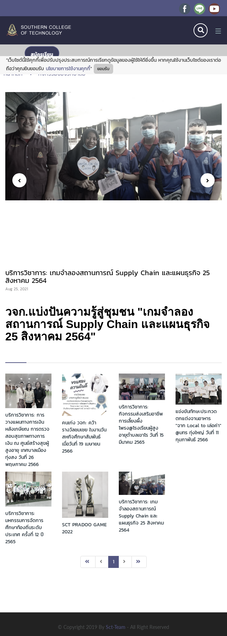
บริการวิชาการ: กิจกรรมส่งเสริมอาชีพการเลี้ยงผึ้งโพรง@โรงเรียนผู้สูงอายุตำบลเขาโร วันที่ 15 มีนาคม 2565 (141, 424)
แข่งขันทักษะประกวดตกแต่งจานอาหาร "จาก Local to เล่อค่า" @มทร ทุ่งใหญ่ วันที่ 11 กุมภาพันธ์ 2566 (198, 425)
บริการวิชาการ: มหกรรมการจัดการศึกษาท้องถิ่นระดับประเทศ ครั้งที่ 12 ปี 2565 (24, 527)
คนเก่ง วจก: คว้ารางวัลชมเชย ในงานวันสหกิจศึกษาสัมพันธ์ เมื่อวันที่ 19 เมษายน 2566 (84, 437)
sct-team (116, 627)
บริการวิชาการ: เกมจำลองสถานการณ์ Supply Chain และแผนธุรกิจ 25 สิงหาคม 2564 (141, 516)
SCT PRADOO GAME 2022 (84, 528)
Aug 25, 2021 (16, 289)
